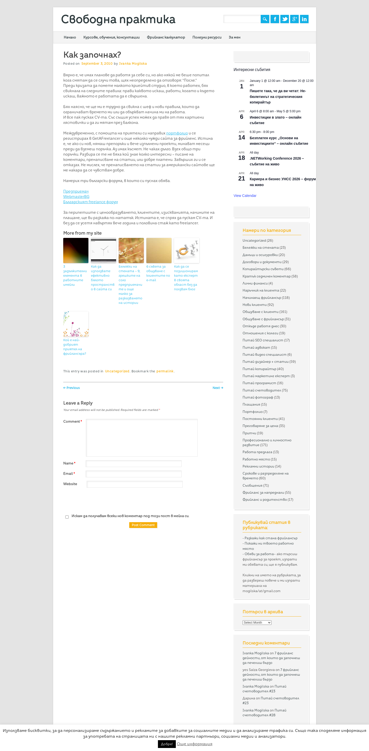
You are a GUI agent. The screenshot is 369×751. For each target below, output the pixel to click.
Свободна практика (118, 19)
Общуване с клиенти (261, 312)
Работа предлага (257, 452)
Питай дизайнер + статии (266, 362)
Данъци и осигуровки (260, 255)
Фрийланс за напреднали (263, 492)
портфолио (177, 133)
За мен (234, 37)
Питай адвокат (256, 347)
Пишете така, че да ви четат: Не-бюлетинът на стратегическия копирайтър (278, 96)
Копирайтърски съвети (263, 269)
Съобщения (252, 485)
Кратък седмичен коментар (267, 276)
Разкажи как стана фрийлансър (271, 538)
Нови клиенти (255, 305)
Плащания (251, 404)
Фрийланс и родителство (265, 499)
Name (70, 463)
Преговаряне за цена (260, 426)
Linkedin (304, 19)
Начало (70, 37)
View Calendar (244, 196)
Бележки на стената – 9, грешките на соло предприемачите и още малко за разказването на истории (130, 285)
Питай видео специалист (265, 354)
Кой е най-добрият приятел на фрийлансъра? (74, 346)
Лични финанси (255, 283)
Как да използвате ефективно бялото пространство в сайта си (103, 278)
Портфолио (253, 412)
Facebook (275, 19)
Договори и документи (262, 262)
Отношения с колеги (260, 333)
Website (70, 484)
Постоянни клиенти (260, 419)
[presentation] (101, 501)
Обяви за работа (259, 554)
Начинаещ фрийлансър (262, 298)
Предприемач (76, 191)
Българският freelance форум (90, 202)
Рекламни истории (258, 466)
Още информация (194, 743)
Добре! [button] (167, 744)
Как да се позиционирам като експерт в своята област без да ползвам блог (186, 278)
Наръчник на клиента (261, 290)
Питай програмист (259, 383)
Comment (73, 421)
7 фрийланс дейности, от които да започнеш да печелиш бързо (271, 658)
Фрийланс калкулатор (166, 37)
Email (69, 474)
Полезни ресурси (206, 37)
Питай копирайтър (259, 369)
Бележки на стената (261, 247)
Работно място (256, 459)
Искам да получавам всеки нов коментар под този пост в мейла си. (126, 516)
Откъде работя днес (261, 326)
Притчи (249, 433)
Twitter (284, 19)
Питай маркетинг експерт (266, 376)
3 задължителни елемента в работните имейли (75, 276)
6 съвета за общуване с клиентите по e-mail (158, 273)
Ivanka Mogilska (133, 63)
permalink (164, 371)
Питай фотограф (258, 397)
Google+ (294, 19)
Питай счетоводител (262, 390)
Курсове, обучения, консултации (111, 37)
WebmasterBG (76, 196)
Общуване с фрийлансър (263, 319)
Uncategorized (117, 371)
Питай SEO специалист (263, 340)
